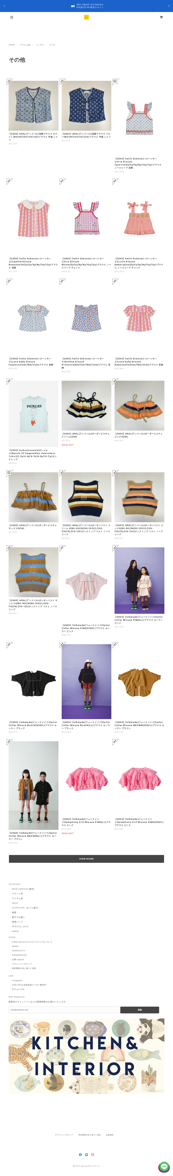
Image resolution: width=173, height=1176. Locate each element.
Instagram (17, 980)
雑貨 (14, 912)
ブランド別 (17, 893)
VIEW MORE (86, 859)
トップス (40, 45)
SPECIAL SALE (20, 926)
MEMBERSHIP (19, 955)
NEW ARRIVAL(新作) (23, 889)
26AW (15, 931)
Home (12, 45)
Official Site (18, 989)
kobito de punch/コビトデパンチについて (32, 942)
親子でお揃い (18, 917)
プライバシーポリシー (22, 964)
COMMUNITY (18, 950)
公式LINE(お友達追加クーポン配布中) (29, 985)
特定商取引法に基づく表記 (24, 968)
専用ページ (17, 922)
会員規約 (110, 1135)
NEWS (15, 946)
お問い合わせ (18, 959)
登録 (140, 1010)
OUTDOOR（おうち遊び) (25, 907)
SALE (15, 903)
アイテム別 (25, 45)
